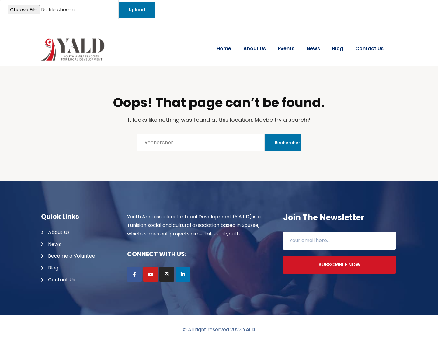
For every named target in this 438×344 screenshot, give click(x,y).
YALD (249, 329)
